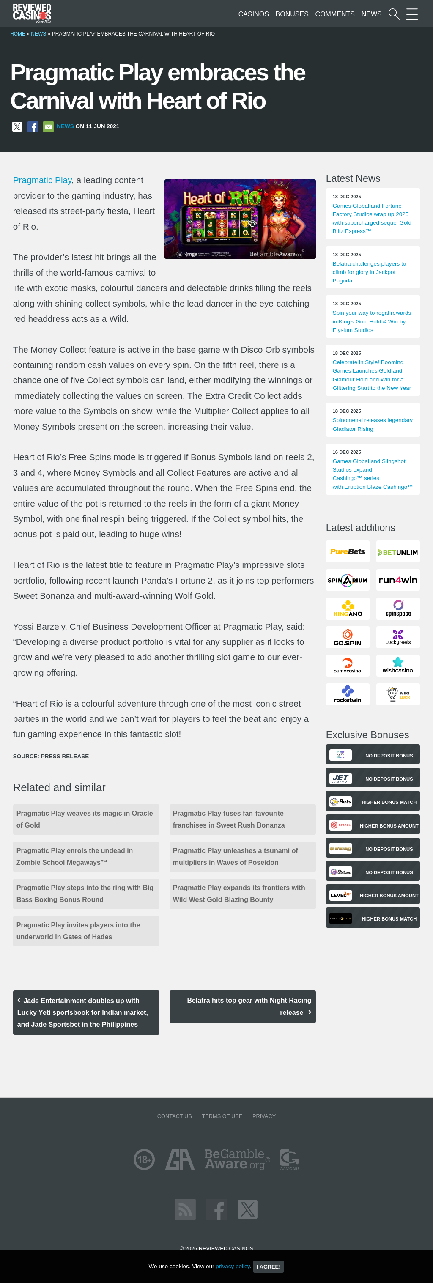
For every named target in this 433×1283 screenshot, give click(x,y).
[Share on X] (17, 126)
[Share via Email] (48, 126)
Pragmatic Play (42, 180)
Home (17, 34)
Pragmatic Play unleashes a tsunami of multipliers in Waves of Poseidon (235, 856)
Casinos (253, 14)
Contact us (174, 1116)
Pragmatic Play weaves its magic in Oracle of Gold (84, 819)
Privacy (264, 1116)
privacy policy (232, 1266)
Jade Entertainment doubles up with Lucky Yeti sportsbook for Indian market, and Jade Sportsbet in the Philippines (82, 1012)
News (372, 14)
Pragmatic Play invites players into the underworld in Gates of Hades (78, 930)
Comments (335, 14)
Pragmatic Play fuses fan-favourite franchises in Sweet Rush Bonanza (229, 819)
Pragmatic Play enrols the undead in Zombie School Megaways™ (74, 856)
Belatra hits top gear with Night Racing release (249, 1006)
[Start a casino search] (394, 14)
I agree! (268, 1267)
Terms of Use (222, 1116)
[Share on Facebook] (32, 126)
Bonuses (292, 14)
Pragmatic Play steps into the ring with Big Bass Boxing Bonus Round (85, 893)
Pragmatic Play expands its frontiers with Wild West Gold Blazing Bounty (239, 893)
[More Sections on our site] (412, 14)
